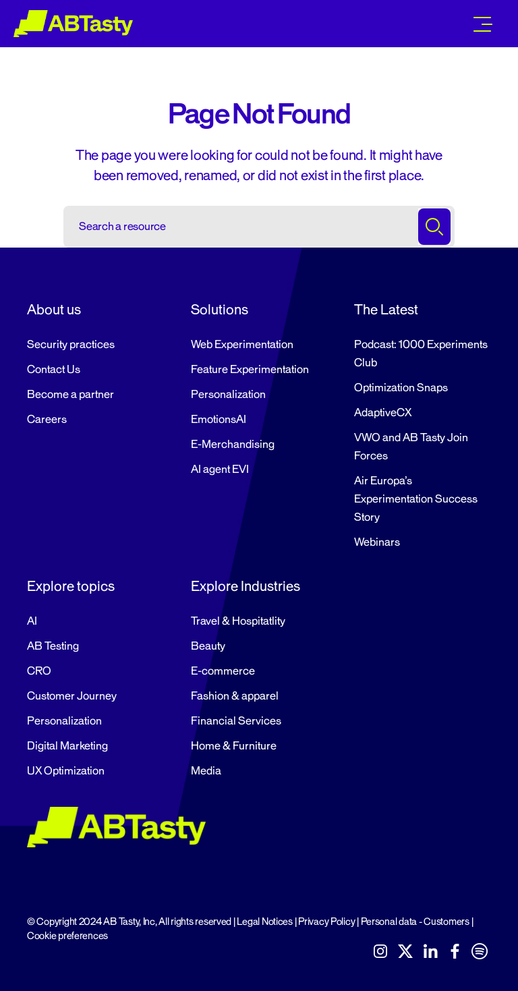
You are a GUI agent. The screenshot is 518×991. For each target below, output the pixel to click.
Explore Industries (245, 586)
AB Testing (53, 646)
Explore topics (71, 586)
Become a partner (70, 394)
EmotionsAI (218, 419)
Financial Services (236, 721)
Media (206, 771)
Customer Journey (72, 696)
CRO (39, 671)
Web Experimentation (242, 344)
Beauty (208, 646)
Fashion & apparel (235, 696)
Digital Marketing (67, 746)
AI (32, 621)
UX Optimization (66, 771)
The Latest (386, 309)
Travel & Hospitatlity (238, 621)
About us (54, 309)
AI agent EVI (220, 469)
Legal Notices (265, 921)
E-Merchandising (233, 444)
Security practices (71, 344)
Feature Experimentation (250, 369)
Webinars (377, 542)
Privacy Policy (326, 921)
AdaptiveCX (382, 412)
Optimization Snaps (401, 387)
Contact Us (53, 369)
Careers (47, 419)
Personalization (228, 394)
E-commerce (223, 671)
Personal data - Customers (415, 921)
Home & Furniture (234, 746)
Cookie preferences (67, 936)
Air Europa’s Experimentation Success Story (416, 499)
